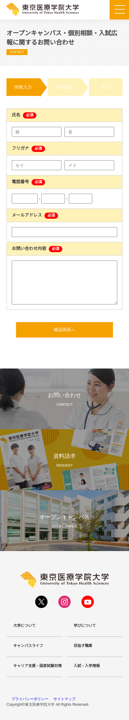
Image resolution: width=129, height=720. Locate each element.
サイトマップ (64, 699)
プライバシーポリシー (29, 699)
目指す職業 (83, 646)
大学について (24, 625)
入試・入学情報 (87, 666)
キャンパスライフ (28, 646)
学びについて (85, 625)
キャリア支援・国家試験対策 (37, 666)
